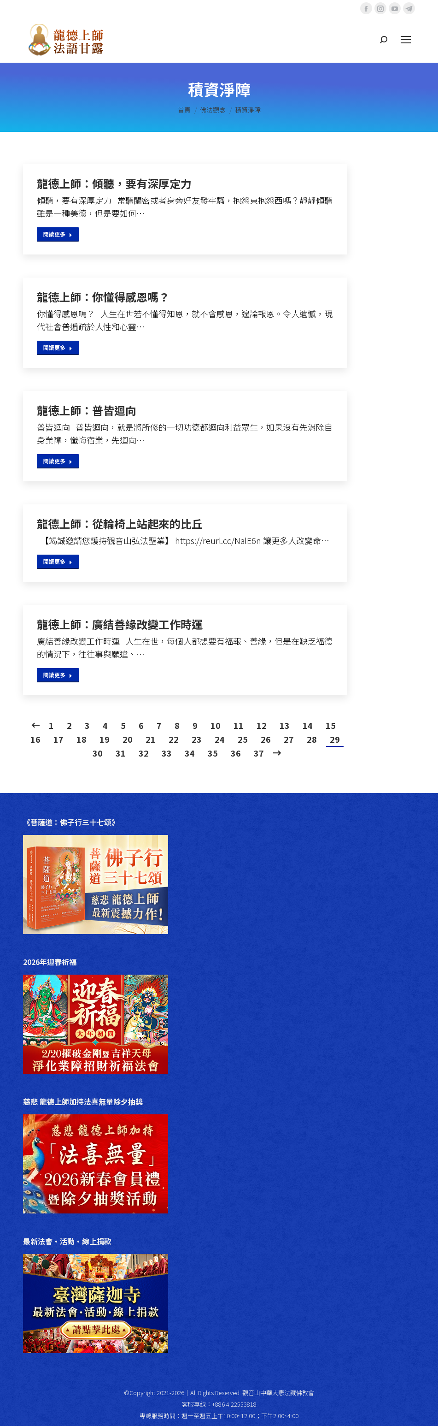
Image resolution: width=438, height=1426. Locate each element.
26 (266, 739)
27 (289, 739)
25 (243, 739)
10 (215, 725)
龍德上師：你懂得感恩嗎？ (103, 297)
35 (213, 753)
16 (35, 739)
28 (312, 739)
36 (236, 753)
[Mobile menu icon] (406, 39)
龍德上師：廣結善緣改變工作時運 (120, 624)
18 (81, 739)
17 (58, 739)
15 (331, 725)
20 (128, 739)
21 (151, 739)
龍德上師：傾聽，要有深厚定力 (114, 183)
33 (167, 753)
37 (259, 753)
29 (335, 739)
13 (285, 725)
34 (190, 753)
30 (98, 753)
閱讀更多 (57, 234)
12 (262, 725)
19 (104, 739)
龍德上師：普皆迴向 (86, 410)
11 (239, 725)
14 (308, 725)
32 (144, 753)
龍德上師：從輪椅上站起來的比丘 (120, 524)
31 (121, 753)
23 (197, 739)
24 (220, 739)
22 (174, 739)
